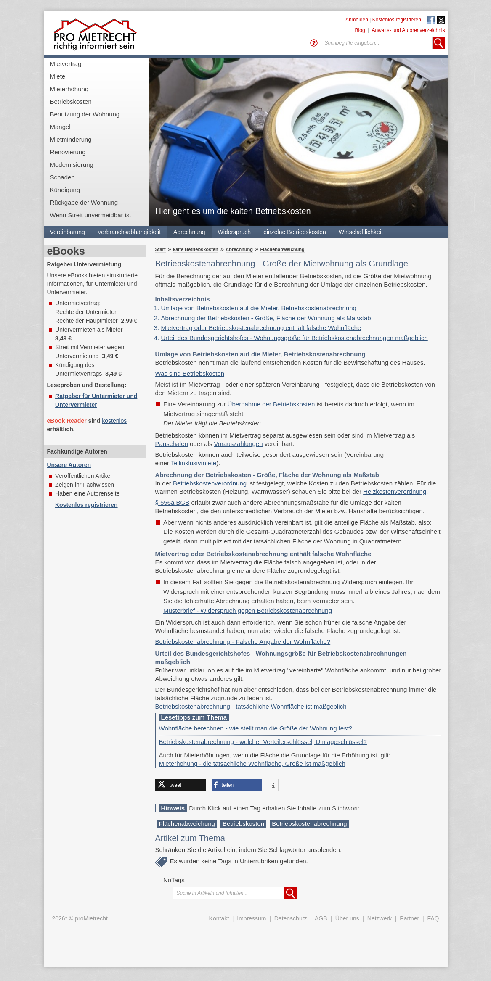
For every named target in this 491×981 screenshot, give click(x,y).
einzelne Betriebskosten (294, 232)
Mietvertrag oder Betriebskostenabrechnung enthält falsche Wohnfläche (261, 327)
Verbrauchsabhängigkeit (129, 232)
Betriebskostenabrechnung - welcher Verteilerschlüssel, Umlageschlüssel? (263, 741)
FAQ (433, 918)
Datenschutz (290, 918)
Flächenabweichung (282, 249)
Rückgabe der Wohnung (84, 202)
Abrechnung (189, 232)
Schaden (62, 177)
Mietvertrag (66, 63)
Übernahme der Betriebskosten (271, 404)
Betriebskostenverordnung (210, 483)
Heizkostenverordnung (394, 491)
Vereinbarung (67, 232)
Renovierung (68, 152)
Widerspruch (234, 232)
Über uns (347, 918)
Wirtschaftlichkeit (361, 232)
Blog (360, 30)
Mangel (60, 126)
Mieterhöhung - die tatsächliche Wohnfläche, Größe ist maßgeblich (252, 763)
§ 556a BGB (172, 502)
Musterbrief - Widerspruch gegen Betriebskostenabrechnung (247, 610)
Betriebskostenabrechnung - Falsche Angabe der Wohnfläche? (243, 641)
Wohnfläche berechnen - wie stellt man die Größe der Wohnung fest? (256, 728)
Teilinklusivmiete (193, 463)
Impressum (251, 918)
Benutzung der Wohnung (85, 114)
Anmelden (356, 20)
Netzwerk (379, 918)
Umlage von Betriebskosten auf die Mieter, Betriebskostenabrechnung (258, 307)
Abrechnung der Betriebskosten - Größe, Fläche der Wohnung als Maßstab (266, 318)
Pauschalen (171, 443)
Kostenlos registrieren (396, 20)
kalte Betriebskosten (195, 249)
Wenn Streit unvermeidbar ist (90, 215)
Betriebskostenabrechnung (309, 823)
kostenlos (114, 420)
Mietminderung (71, 139)
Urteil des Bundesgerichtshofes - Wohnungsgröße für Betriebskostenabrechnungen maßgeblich (294, 337)
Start (160, 249)
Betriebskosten (71, 101)
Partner (409, 918)
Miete (58, 76)
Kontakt (219, 918)
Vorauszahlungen (238, 443)
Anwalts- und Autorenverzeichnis (408, 30)
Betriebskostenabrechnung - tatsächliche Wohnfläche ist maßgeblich (251, 706)
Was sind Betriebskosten (190, 373)
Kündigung (65, 189)
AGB (321, 918)
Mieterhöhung (69, 88)
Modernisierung (71, 164)
